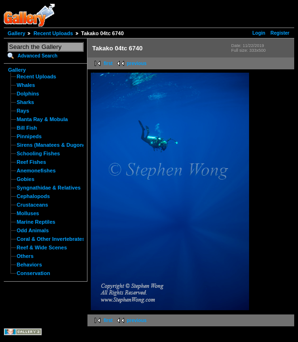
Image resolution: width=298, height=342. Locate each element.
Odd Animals (33, 230)
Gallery (16, 33)
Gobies (25, 179)
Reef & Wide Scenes (42, 247)
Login (258, 33)
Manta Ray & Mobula (42, 119)
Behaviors (29, 264)
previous (137, 63)
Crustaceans (32, 205)
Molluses (28, 213)
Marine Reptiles (36, 222)
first (108, 63)
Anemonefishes (36, 170)
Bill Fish (27, 128)
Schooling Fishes (38, 153)
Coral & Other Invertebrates (51, 239)
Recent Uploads (53, 33)
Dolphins (28, 93)
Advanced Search (38, 55)
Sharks (25, 102)
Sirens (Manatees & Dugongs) (54, 145)
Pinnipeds (29, 136)
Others (25, 256)
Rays (23, 111)
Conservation (33, 273)
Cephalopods (33, 196)
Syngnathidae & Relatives (49, 187)
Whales (26, 85)
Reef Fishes (31, 162)
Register (279, 33)
